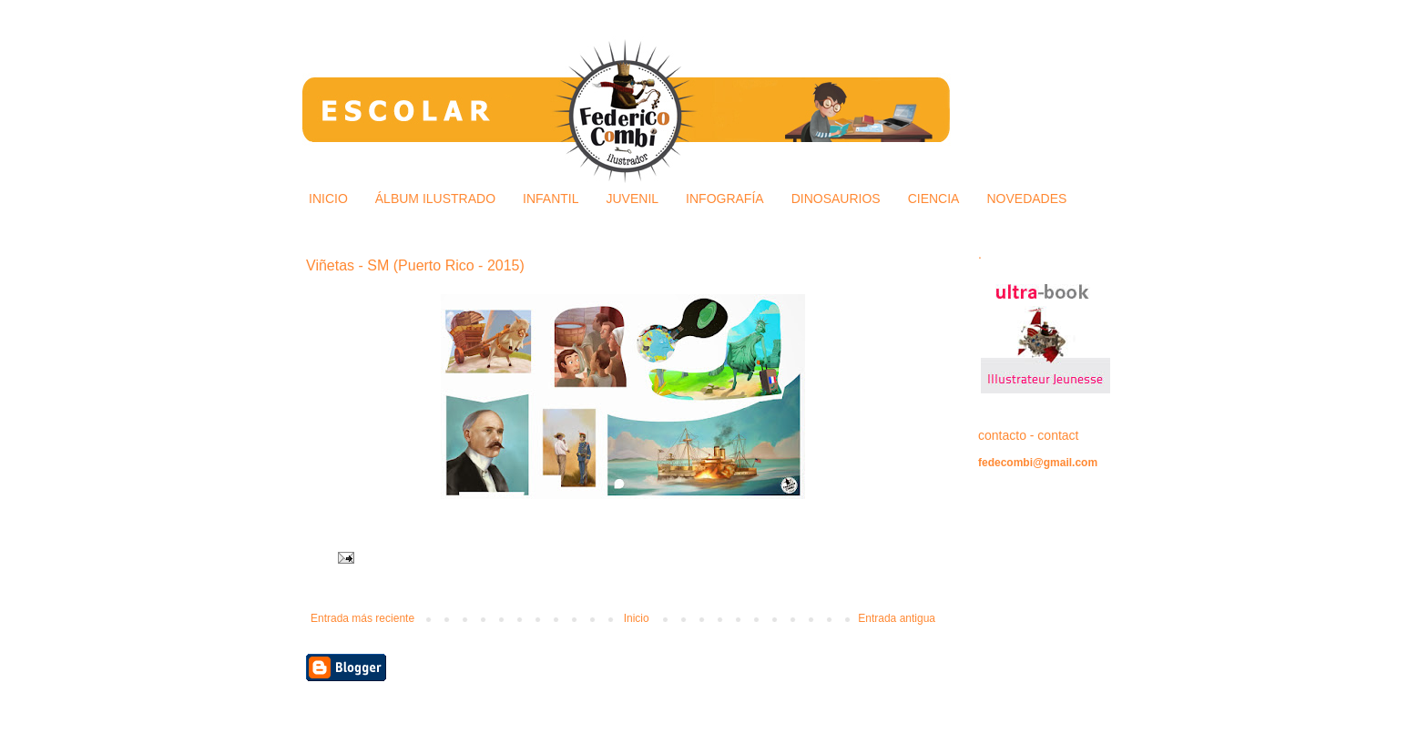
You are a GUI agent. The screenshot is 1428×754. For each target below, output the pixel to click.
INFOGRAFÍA (725, 198)
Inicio (636, 618)
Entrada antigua (896, 618)
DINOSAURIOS (836, 198)
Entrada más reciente (362, 618)
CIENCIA (934, 198)
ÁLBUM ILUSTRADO (435, 198)
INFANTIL (550, 198)
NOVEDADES (1026, 198)
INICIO (328, 198)
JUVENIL (633, 198)
